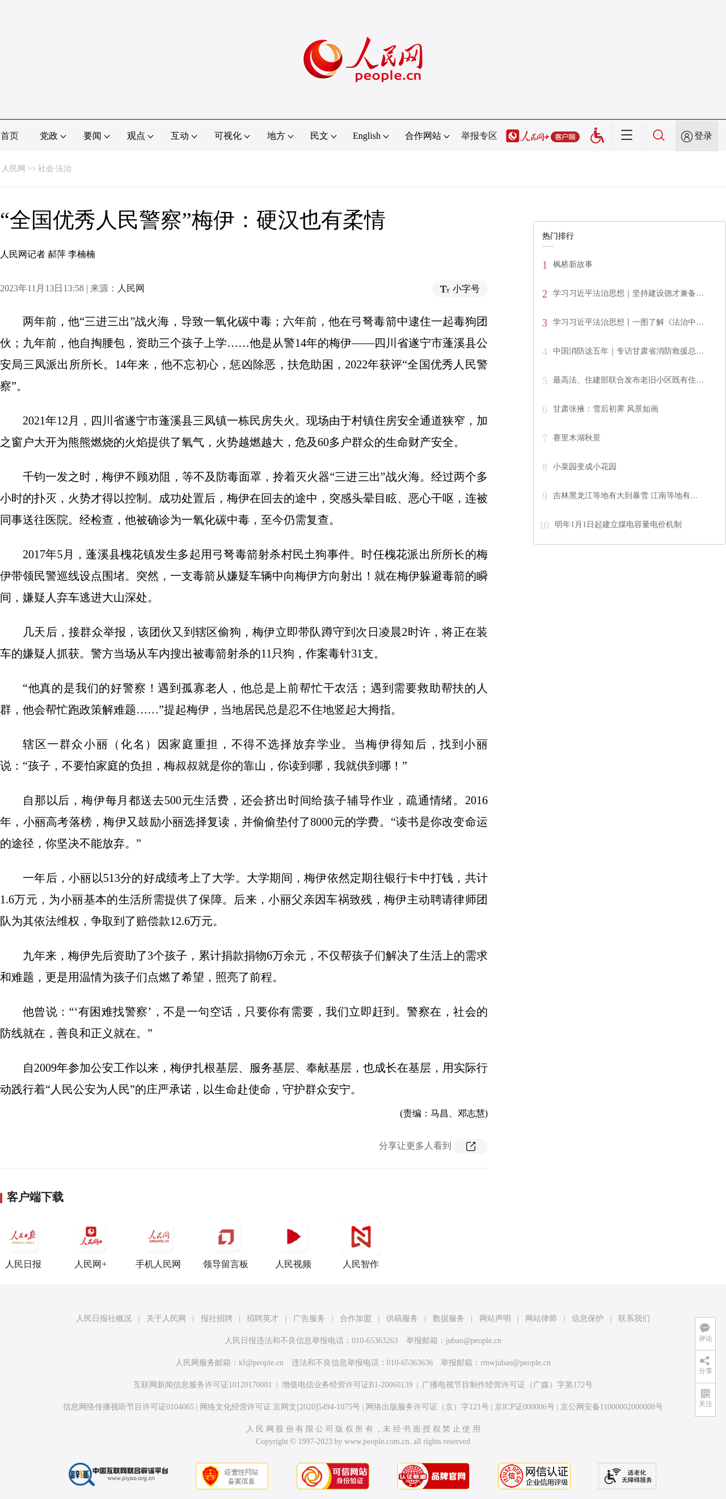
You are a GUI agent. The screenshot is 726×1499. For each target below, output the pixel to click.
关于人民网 (166, 1318)
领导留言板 (225, 1243)
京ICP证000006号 (525, 1407)
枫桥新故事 (573, 264)
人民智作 (361, 1243)
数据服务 (449, 1318)
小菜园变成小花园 (585, 466)
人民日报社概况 (104, 1318)
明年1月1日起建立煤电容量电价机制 (618, 524)
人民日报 (23, 1243)
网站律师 (541, 1318)
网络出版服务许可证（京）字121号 (427, 1407)
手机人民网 (158, 1243)
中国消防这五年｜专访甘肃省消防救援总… (628, 351)
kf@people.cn (261, 1362)
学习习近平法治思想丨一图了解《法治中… (628, 322)
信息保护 (587, 1318)
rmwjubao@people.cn (515, 1362)
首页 (10, 136)
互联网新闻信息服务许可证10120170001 (202, 1385)
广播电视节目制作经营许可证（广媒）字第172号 (507, 1385)
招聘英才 (262, 1318)
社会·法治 (55, 168)
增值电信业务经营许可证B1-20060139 (347, 1385)
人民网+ (91, 1243)
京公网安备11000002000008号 (611, 1407)
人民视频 (293, 1243)
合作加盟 (356, 1318)
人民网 (14, 168)
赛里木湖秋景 (577, 438)
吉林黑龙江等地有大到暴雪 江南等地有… (625, 495)
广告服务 (309, 1318)
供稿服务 (402, 1318)
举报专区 (479, 136)
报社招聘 (217, 1318)
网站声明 (495, 1318)
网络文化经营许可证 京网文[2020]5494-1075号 (280, 1407)
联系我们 (634, 1318)
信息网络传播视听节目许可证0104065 (128, 1407)
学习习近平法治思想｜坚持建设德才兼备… (628, 293)
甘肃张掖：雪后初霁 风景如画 (606, 409)
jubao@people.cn (473, 1340)
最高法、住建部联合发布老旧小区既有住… (628, 380)
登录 (703, 136)
